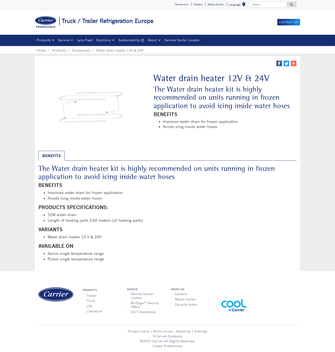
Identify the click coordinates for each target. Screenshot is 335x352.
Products (59, 50)
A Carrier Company (167, 336)
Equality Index (186, 304)
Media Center (185, 299)
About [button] (152, 40)
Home (41, 50)
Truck (91, 301)
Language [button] (238, 5)
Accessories (81, 50)
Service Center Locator (182, 40)
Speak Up (183, 331)
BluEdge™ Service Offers (145, 305)
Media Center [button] (216, 4)
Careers (181, 294)
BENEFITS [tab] (51, 155)
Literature (94, 311)
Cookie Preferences (167, 346)
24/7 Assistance (143, 312)
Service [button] (64, 40)
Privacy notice (138, 331)
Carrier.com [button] (181, 4)
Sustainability (132, 40)
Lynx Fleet (85, 40)
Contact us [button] (288, 22)
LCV (90, 306)
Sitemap (200, 331)
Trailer (92, 295)
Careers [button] (198, 4)
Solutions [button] (103, 40)
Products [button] (44, 40)
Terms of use (162, 331)
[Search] (268, 4)
